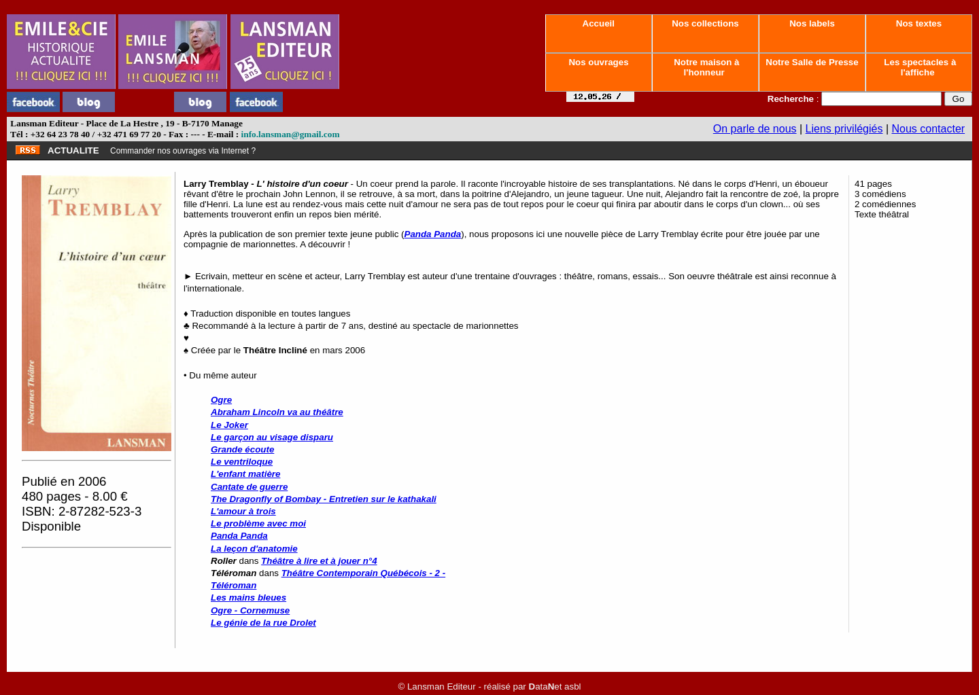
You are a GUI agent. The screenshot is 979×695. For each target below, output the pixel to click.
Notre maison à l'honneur (706, 67)
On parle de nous (755, 129)
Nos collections (706, 23)
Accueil (598, 23)
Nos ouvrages (599, 62)
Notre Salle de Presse (812, 62)
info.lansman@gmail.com (290, 134)
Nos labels (812, 23)
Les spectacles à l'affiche (919, 67)
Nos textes (918, 23)
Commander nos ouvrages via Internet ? (183, 151)
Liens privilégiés (844, 129)
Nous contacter (928, 129)
